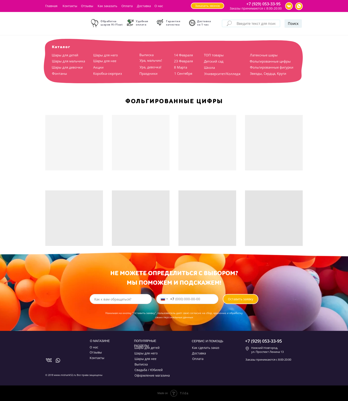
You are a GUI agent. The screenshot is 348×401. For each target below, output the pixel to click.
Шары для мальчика (68, 61)
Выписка (146, 55)
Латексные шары (264, 55)
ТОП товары (214, 55)
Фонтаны (59, 73)
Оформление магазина (152, 375)
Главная (51, 6)
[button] (207, 6)
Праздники (148, 73)
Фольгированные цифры (270, 61)
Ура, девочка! (150, 67)
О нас (158, 6)
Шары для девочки (67, 67)
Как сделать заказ (205, 348)
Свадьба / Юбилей (148, 370)
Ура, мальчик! (151, 60)
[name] (121, 299)
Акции (98, 67)
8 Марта (180, 67)
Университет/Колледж (222, 73)
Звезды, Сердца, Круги (268, 73)
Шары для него (105, 55)
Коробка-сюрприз (107, 73)
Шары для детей (65, 55)
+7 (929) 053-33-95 (263, 3)
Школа (209, 67)
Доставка (144, 6)
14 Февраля (183, 55)
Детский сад (213, 61)
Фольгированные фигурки (271, 67)
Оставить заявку (240, 299)
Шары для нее (104, 61)
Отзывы (87, 6)
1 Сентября (183, 73)
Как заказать (107, 6)
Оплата (127, 6)
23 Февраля (183, 61)
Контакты (70, 6)
